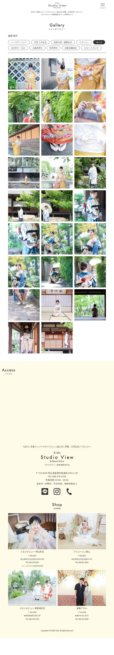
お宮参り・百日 (18, 47)
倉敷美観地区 (71, 47)
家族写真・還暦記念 (63, 42)
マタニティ (84, 42)
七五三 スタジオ (91, 47)
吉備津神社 (37, 47)
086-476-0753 (59, 476)
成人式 (99, 42)
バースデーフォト (19, 42)
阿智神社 (53, 47)
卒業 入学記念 (40, 42)
